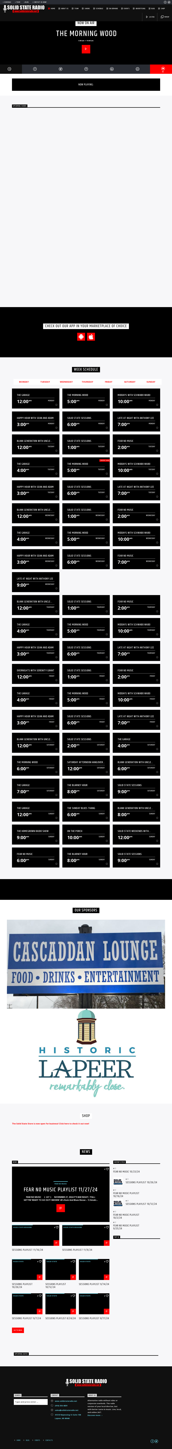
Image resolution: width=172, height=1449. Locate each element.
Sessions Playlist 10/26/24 (22, 1285)
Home (53, 8)
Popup (165, 17)
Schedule (6, 2)
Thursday (87, 382)
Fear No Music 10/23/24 (126, 1172)
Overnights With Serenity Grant (35, 670)
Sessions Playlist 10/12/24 (55, 1285)
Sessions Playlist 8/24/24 (60, 1319)
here (66, 1123)
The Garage (23, 395)
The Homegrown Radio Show (33, 831)
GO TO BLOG (18, 1330)
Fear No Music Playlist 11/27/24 (61, 1190)
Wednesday (66, 382)
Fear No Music (126, 441)
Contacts (49, 1440)
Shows (87, 8)
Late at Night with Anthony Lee (136, 418)
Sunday (151, 382)
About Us (64, 8)
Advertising (140, 8)
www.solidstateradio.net (66, 1401)
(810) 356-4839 (61, 1405)
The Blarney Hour (77, 785)
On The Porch (74, 831)
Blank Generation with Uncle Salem (34, 441)
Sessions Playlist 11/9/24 (77, 1250)
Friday (108, 382)
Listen (150, 17)
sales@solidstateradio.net (66, 1410)
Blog (26, 2)
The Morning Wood (86, 34)
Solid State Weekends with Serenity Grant (133, 831)
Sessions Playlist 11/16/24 (27, 1250)
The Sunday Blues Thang (81, 808)
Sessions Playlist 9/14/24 (94, 1284)
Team (17, 2)
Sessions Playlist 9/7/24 (26, 1319)
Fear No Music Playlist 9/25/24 (126, 1227)
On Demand (113, 8)
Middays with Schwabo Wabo (134, 395)
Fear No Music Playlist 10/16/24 (126, 1194)
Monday (24, 382)
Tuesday (45, 382)
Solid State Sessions (79, 418)
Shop (163, 8)
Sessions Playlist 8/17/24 (94, 1319)
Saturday (129, 382)
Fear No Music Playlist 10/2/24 (126, 1216)
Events (127, 8)
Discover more (95, 1415)
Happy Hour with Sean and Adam (35, 418)
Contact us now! (39, 2)
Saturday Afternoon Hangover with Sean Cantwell (85, 762)
